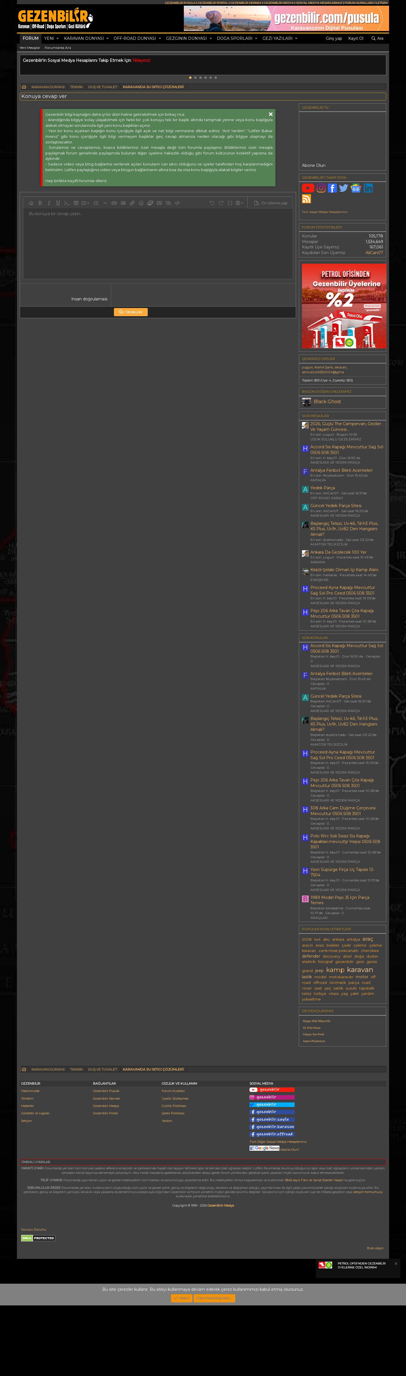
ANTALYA (318, 480)
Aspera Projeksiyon (314, 1041)
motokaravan (341, 977)
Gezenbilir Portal (105, 1184)
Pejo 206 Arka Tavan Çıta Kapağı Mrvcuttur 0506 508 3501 (342, 613)
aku (326, 939)
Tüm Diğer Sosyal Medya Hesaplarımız (278, 1212)
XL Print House (312, 1027)
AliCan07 (374, 252)
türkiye (320, 993)
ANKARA (317, 562)
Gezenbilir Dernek (106, 1169)
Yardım (167, 1191)
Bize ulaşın (375, 1319)
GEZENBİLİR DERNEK (245, 3)
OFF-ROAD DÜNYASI (135, 38)
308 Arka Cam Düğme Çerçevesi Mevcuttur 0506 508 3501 (343, 810)
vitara (334, 993)
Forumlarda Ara (58, 47)
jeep (319, 970)
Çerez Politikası (173, 1184)
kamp (335, 970)
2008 (307, 939)
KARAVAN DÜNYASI (84, 38)
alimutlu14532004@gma (323, 372)
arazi (319, 945)
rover (307, 988)
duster (372, 956)
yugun (307, 367)
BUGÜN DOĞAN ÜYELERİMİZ (326, 391)
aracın (307, 945)
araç (368, 939)
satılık (338, 988)
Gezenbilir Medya (106, 1176)
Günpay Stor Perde (313, 1034)
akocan (341, 367)
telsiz (306, 993)
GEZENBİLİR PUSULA (180, 3)
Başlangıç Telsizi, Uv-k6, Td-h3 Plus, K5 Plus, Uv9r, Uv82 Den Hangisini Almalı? (344, 529)
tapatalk (366, 988)
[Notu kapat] (395, 1335)
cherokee (370, 951)
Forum (31, 38)
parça (353, 982)
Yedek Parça (322, 487)
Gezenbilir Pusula (106, 1161)
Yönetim (27, 1169)
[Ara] (377, 39)
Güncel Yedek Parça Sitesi (335, 505)
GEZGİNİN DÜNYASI (186, 38)
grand (307, 971)
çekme (360, 945)
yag (344, 993)
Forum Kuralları (173, 1161)
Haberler (27, 1176)
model (320, 977)
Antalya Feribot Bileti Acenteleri (341, 470)
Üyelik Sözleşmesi (175, 1169)
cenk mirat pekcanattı (338, 951)
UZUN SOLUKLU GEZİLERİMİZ (335, 439)
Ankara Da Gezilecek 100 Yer (338, 552)
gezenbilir (344, 962)
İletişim (26, 1191)
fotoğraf (325, 962)
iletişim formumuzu (368, 1262)
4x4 (317, 939)
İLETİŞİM (381, 3)
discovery (331, 956)
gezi (360, 962)
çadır (346, 945)
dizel (347, 956)
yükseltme (311, 999)
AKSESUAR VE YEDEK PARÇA (335, 462)
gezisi (372, 962)
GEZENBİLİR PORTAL (213, 3)
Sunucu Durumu (33, 1300)
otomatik (337, 982)
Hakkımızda (30, 1161)
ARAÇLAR (319, 918)
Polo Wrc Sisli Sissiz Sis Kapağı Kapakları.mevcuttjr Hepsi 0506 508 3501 (345, 841)
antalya (353, 939)
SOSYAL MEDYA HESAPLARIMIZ (319, 3)
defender (311, 956)
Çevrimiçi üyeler (318, 359)
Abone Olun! (274, 1220)
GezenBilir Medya (221, 1276)
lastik (307, 976)
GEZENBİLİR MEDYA (279, 3)
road (366, 982)
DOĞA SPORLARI (235, 38)
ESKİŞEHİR (319, 580)
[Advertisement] (342, 1090)
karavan (360, 969)
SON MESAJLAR (315, 416)
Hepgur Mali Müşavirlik (316, 1021)
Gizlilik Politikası (174, 1176)
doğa (359, 956)
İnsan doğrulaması (89, 299)
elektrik (308, 962)
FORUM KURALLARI (359, 3)
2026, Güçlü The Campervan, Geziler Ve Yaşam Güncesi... (345, 426)
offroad (320, 982)
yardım (367, 993)
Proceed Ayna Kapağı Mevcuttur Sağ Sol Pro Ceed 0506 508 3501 (342, 590)
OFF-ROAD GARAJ (326, 498)
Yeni (49, 38)
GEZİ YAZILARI (277, 38)
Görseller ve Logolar (35, 1184)
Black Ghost (327, 401)
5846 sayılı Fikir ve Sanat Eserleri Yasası (314, 1251)
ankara (338, 939)
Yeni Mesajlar (30, 47)
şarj (328, 988)
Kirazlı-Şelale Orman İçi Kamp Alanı (344, 569)
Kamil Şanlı (324, 367)
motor (362, 976)
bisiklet (332, 945)
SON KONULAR (315, 637)
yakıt (354, 993)
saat (318, 988)
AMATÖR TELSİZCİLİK (329, 544)
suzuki (351, 988)
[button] (57, 39)
